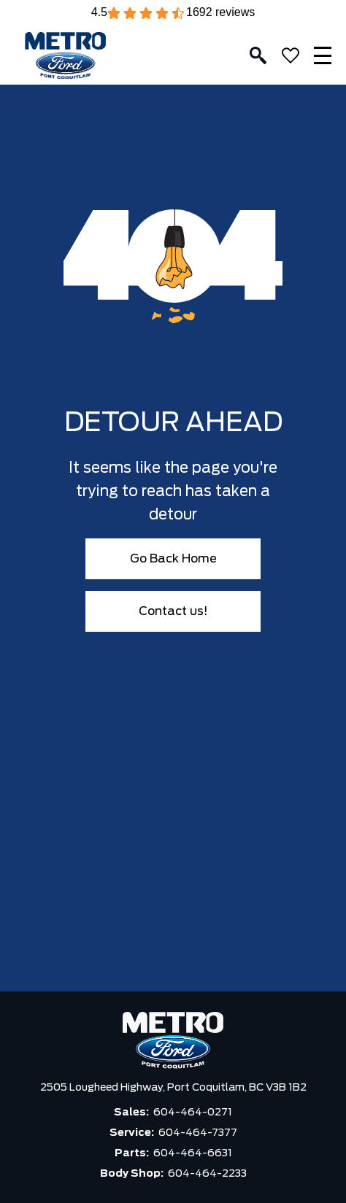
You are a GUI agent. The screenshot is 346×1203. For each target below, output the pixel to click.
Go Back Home (173, 559)
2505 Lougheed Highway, (103, 1088)
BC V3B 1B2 (278, 1088)
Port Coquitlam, (208, 1088)
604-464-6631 (192, 1153)
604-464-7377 (197, 1133)
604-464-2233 (207, 1174)
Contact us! (173, 611)
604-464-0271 (192, 1112)
